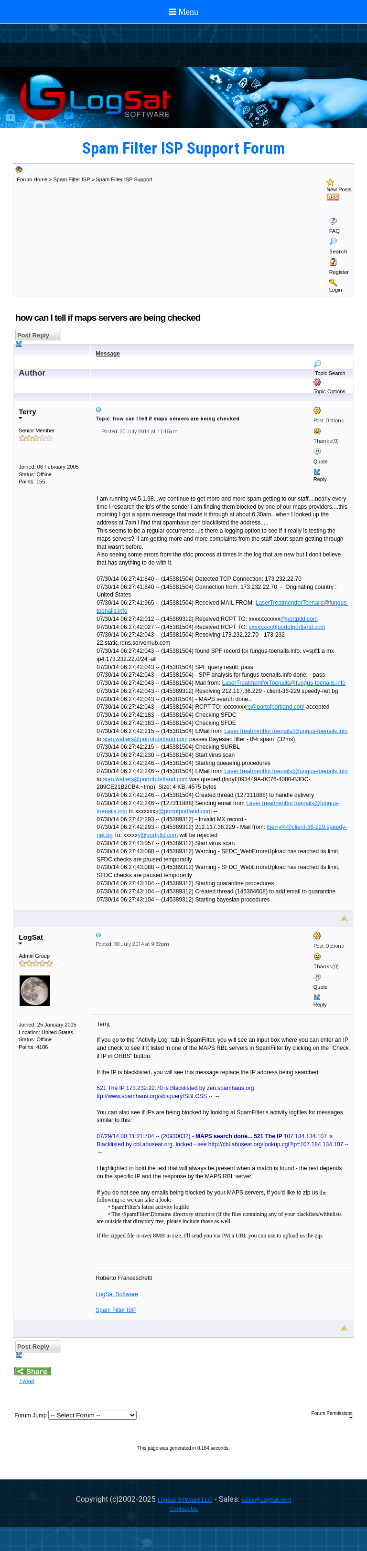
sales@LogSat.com (266, 1500)
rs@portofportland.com (275, 706)
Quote (320, 461)
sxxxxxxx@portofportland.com (287, 627)
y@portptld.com (158, 835)
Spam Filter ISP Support (124, 179)
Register (339, 272)
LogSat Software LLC (185, 1500)
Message (108, 353)
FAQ (334, 231)
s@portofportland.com (183, 811)
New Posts (339, 189)
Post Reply (32, 337)
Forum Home (32, 179)
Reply (320, 479)
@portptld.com (299, 619)
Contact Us (183, 1509)
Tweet (26, 1381)
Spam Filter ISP (71, 179)
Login (335, 290)
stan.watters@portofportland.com (145, 739)
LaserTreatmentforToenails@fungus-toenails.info (283, 683)
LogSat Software (117, 1294)
